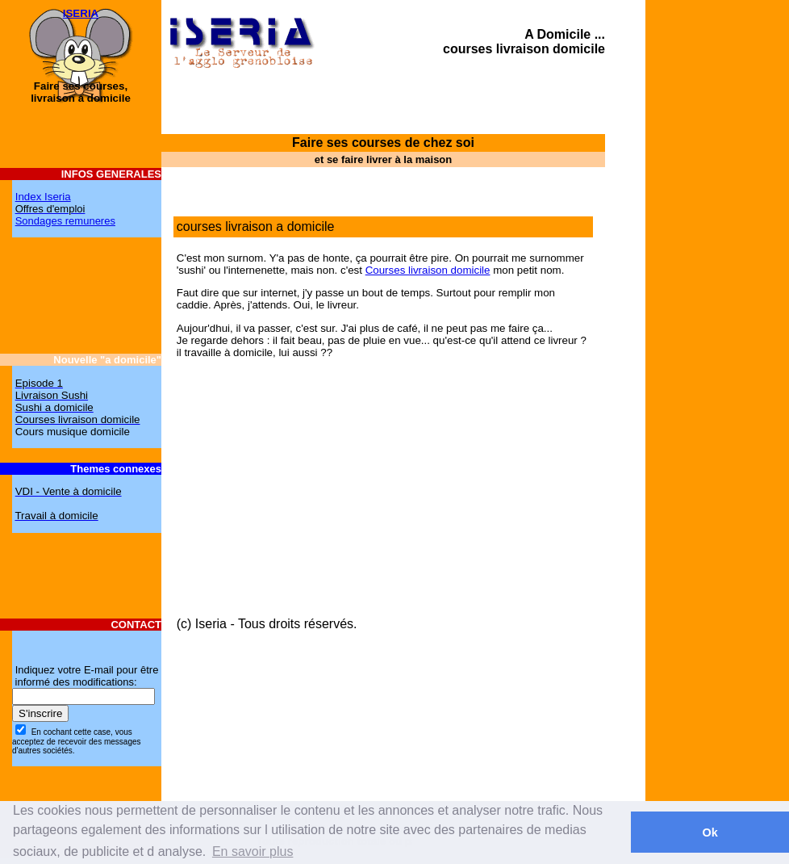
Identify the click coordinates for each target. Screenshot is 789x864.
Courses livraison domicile (428, 270)
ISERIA (80, 13)
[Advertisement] (724, 416)
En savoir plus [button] (253, 851)
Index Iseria (43, 197)
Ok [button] (709, 832)
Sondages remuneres (65, 221)
